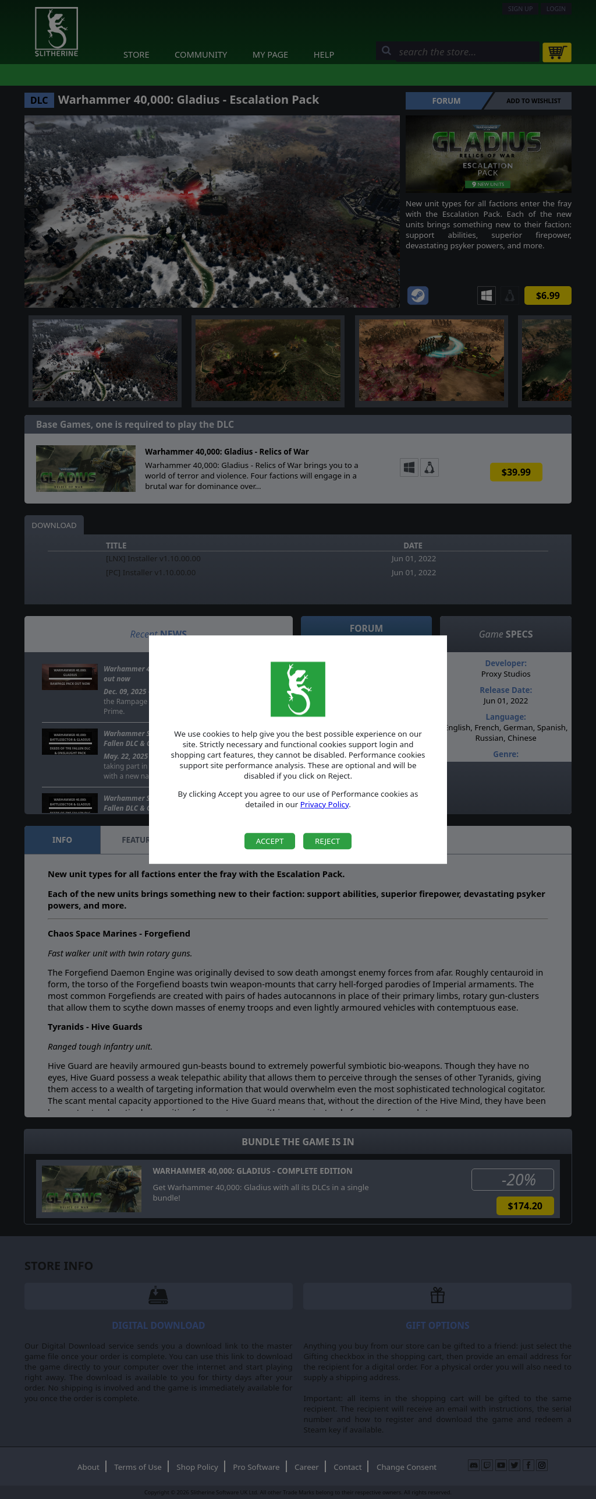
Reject (327, 841)
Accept (270, 841)
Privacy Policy (324, 804)
